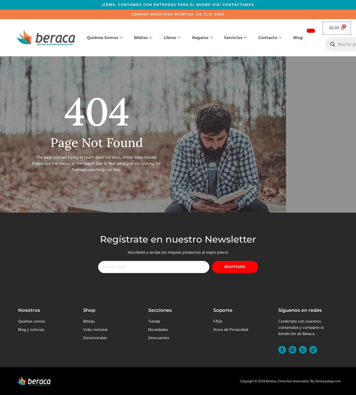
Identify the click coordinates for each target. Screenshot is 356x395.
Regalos (202, 38)
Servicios (235, 38)
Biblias (143, 38)
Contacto (270, 38)
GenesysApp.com (328, 381)
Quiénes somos (105, 38)
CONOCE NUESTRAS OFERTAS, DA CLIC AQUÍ (178, 14)
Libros (172, 38)
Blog (298, 37)
